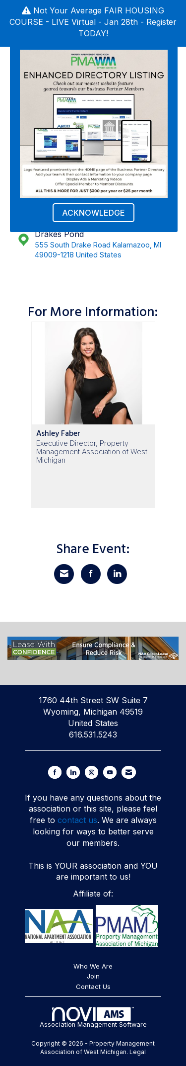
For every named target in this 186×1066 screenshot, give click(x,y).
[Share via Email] (64, 574)
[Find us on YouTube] (110, 772)
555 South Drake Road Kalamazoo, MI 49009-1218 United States (98, 250)
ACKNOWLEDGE (93, 213)
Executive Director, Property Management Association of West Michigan (91, 452)
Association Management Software (93, 1017)
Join (93, 976)
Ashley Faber (58, 433)
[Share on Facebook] (91, 574)
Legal (137, 1052)
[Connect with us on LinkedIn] (73, 772)
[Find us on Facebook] (55, 772)
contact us (77, 820)
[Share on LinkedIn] (117, 574)
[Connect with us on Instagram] (91, 772)
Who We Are (93, 966)
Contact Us (93, 986)
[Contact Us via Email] (129, 772)
